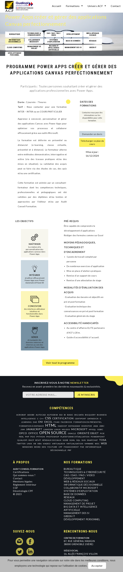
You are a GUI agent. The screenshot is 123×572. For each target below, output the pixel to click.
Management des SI (77, 513)
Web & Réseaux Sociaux (79, 481)
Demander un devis (92, 134)
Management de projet (79, 503)
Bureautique (72, 469)
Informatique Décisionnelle (83, 484)
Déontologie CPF (23, 491)
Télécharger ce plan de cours (92, 142)
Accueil (56, 5)
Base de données (75, 494)
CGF (15, 488)
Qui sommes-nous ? (24, 475)
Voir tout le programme (60, 362)
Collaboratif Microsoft (81, 488)
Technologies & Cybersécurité (85, 472)
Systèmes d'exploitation (81, 491)
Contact (116, 5)
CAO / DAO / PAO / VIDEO (79, 475)
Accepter (97, 565)
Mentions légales (23, 481)
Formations (73, 5)
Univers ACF (95, 5)
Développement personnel (82, 519)
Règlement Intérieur (24, 484)
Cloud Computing (76, 500)
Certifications (21, 472)
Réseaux (69, 497)
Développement (74, 478)
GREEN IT (69, 516)
